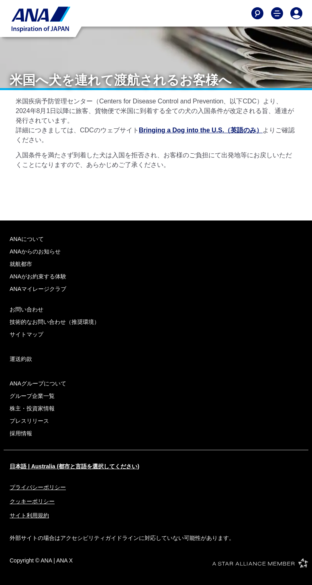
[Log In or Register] (296, 13)
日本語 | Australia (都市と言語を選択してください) (74, 466)
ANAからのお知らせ (35, 251)
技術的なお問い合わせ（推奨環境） (55, 322)
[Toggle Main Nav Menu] (277, 13)
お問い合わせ (26, 309)
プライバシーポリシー (38, 487)
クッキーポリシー (32, 501)
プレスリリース (29, 421)
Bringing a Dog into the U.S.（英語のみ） (201, 130)
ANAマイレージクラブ (38, 289)
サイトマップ (26, 334)
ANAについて (27, 239)
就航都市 (21, 264)
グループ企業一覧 (32, 396)
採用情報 (21, 433)
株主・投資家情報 (32, 408)
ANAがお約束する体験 (38, 276)
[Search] (257, 13)
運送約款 (21, 359)
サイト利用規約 (29, 515)
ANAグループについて (38, 383)
